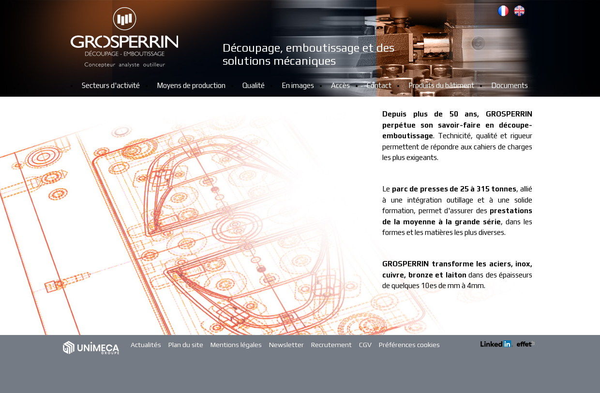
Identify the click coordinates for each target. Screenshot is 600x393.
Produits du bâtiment (441, 85)
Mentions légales (236, 345)
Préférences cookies (409, 345)
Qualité (253, 85)
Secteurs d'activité (111, 85)
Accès (340, 85)
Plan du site (185, 345)
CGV (365, 345)
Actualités (146, 345)
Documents (509, 85)
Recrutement (331, 345)
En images (298, 85)
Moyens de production (191, 85)
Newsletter (286, 345)
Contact (379, 85)
